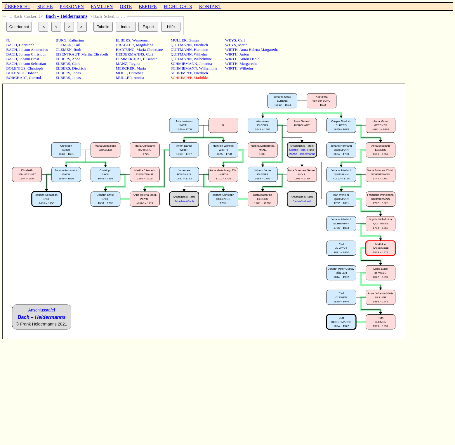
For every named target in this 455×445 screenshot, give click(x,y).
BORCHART (16, 77)
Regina (134, 63)
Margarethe (248, 63)
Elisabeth (150, 59)
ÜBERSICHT (17, 6)
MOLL (121, 73)
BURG (61, 40)
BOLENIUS (15, 68)
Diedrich (79, 68)
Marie (242, 45)
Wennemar (140, 40)
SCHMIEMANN (184, 63)
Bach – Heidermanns (66, 16)
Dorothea (136, 73)
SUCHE (45, 6)
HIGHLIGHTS (178, 6)
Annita (138, 77)
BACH (11, 45)
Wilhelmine (203, 59)
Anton (244, 54)
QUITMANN (181, 45)
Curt (149, 54)
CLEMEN (64, 45)
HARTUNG (125, 49)
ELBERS (63, 59)
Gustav (194, 40)
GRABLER (125, 45)
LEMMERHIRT (128, 59)
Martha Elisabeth (94, 54)
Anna (76, 59)
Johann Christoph (32, 54)
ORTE (126, 6)
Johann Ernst (29, 59)
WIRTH (231, 49)
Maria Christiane (150, 49)
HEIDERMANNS (130, 54)
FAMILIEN (102, 6)
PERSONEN (72, 6)
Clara (76, 63)
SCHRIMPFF (181, 73)
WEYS (230, 40)
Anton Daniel (250, 59)
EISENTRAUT (67, 54)
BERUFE (148, 6)
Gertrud (35, 77)
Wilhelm (200, 54)
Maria (141, 68)
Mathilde (201, 77)
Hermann (201, 49)
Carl (77, 45)
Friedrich (201, 45)
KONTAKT (210, 6)
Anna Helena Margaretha (259, 49)
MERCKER (125, 68)
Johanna (205, 63)
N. (8, 40)
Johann (33, 73)
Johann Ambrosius (33, 49)
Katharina (76, 40)
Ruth (77, 49)
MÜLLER (124, 77)
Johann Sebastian (32, 63)
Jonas (76, 73)
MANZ (121, 63)
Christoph (26, 45)
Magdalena (144, 45)
